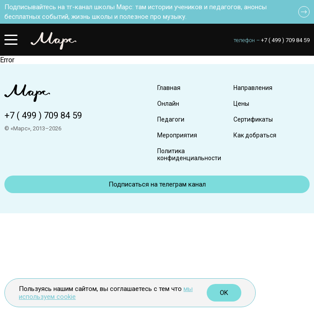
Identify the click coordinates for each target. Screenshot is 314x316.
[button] (11, 39)
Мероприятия (177, 135)
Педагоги (170, 119)
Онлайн (168, 103)
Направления (252, 87)
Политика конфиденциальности (189, 154)
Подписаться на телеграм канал (157, 184)
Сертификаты (253, 119)
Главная (168, 87)
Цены (241, 103)
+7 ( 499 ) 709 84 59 (285, 40)
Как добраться (254, 135)
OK (224, 293)
